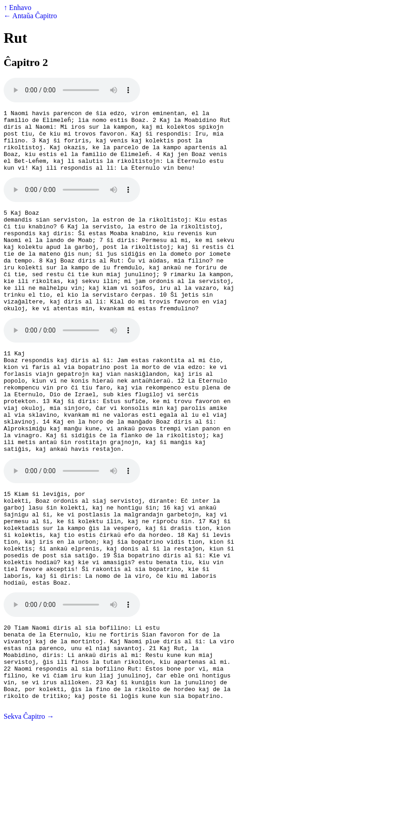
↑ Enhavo (17, 7)
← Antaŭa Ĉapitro (30, 16)
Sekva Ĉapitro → (29, 805)
